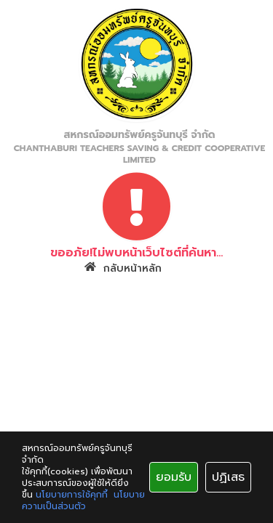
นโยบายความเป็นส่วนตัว (83, 500)
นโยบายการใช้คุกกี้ (72, 494)
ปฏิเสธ (228, 477)
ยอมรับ (173, 477)
